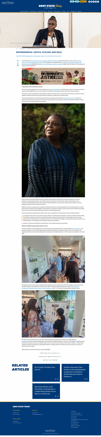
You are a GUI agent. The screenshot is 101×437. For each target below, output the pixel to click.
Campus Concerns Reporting (76, 414)
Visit (77, 1)
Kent (17, 48)
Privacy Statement (74, 424)
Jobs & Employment (75, 422)
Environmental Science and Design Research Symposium (44, 60)
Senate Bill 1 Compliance (75, 425)
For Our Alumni (74, 416)
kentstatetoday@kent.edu (37, 414)
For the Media (73, 418)
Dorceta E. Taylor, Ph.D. (69, 98)
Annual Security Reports (75, 413)
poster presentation (56, 89)
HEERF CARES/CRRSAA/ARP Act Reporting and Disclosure (79, 420)
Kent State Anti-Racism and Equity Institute (51, 64)
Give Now (83, 1)
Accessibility (73, 411)
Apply (72, 1)
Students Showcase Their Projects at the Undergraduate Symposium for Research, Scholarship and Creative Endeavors (75, 371)
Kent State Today (50, 7)
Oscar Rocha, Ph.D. (76, 228)
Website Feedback (74, 427)
